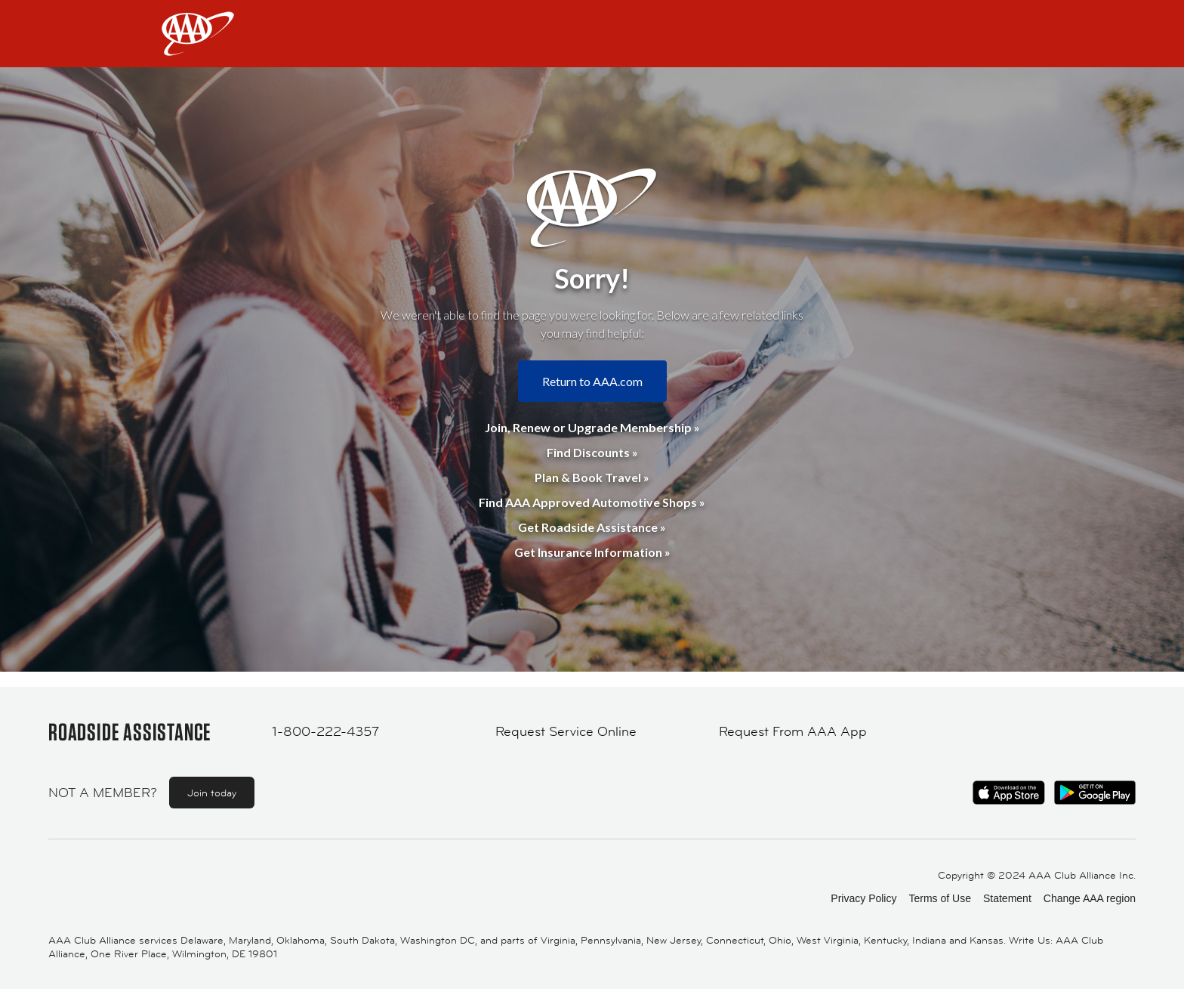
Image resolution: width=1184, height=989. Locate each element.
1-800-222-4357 (325, 731)
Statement (1007, 898)
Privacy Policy (863, 898)
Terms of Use (939, 898)
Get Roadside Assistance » (592, 527)
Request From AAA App (793, 731)
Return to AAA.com (592, 381)
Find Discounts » (592, 452)
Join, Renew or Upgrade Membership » (592, 427)
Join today (211, 792)
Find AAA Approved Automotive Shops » (592, 502)
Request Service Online (566, 731)
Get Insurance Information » (592, 552)
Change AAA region (1090, 898)
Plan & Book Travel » (592, 477)
